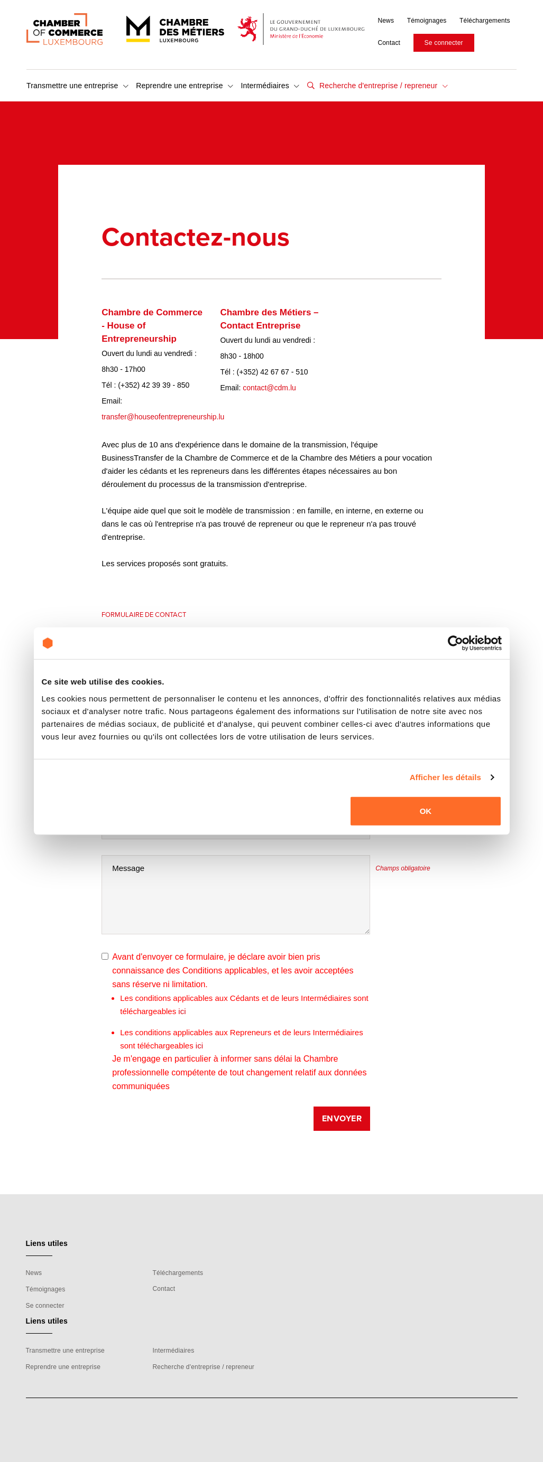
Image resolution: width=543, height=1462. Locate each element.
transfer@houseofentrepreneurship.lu (163, 417)
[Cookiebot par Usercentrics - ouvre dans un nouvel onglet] (455, 643)
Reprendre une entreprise (184, 85)
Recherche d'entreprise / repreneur (382, 85)
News (386, 20)
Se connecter (444, 42)
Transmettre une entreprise (77, 85)
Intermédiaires (270, 85)
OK (426, 810)
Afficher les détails (445, 777)
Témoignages (427, 20)
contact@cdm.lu (269, 387)
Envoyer (342, 1118)
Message (128, 868)
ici (182, 1011)
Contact (389, 42)
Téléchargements (484, 20)
